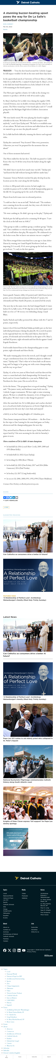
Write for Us (35, 932)
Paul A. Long (45, 908)
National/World (8, 896)
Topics (5, 970)
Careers (5, 942)
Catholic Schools (8, 905)
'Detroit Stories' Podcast (14, 994)
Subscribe (34, 928)
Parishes (6, 939)
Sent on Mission (12, 999)
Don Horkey (8, 24)
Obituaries (6, 914)
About (5, 1027)
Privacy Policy (31, 952)
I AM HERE (11, 1001)
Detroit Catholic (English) (11, 1054)
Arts (4, 907)
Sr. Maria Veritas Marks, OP (46, 901)
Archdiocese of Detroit (11, 935)
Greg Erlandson (12, 1018)
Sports (5, 29)
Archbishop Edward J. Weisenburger (45, 895)
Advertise (34, 930)
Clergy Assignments (7, 910)
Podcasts (25, 896)
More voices (10, 1023)
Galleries (25, 898)
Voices (5, 1008)
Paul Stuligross (45, 913)
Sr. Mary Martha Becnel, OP (46, 905)
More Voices (45, 915)
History (9, 1003)
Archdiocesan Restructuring (16, 980)
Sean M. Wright (46, 910)
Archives (6, 932)
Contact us (6, 930)
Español (5, 916)
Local (5, 894)
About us (6, 928)
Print (6, 507)
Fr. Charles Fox (11, 1016)
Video (24, 894)
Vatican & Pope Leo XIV (8, 899)
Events (5, 918)
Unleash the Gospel (13, 1042)
